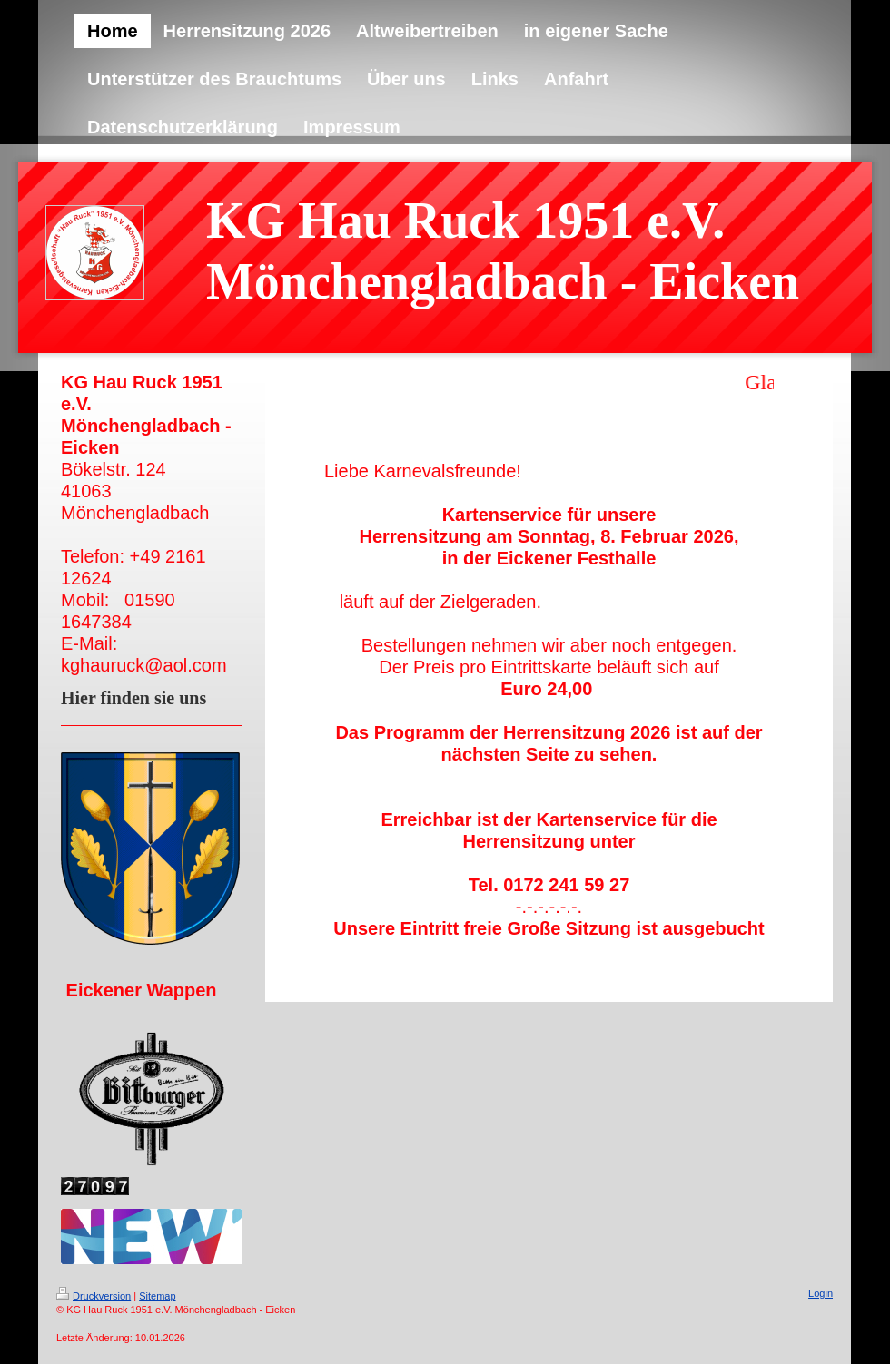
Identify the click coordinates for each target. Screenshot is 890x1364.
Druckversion (93, 1295)
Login (820, 1293)
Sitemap (157, 1295)
